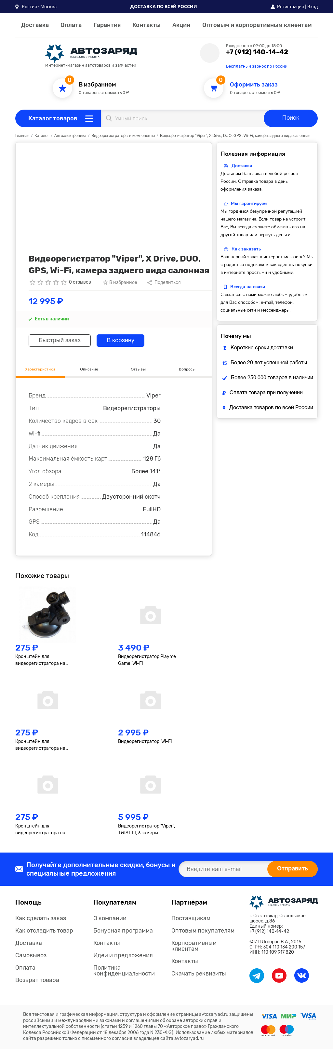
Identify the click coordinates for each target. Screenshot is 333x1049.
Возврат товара (37, 980)
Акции (181, 25)
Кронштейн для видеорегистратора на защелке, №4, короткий (40, 745)
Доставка (35, 25)
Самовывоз (31, 955)
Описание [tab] (89, 369)
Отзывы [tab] (138, 369)
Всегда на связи (247, 287)
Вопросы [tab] (187, 369)
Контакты (146, 25)
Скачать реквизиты (198, 973)
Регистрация (290, 6)
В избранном (97, 84)
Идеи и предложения (123, 955)
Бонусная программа (123, 930)
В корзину (120, 340)
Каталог (41, 136)
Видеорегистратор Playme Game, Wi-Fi (147, 660)
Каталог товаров (52, 118)
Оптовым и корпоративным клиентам (257, 25)
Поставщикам (190, 918)
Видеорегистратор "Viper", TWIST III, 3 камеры (146, 829)
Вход (312, 6)
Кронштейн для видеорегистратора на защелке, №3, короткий (40, 829)
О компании (110, 918)
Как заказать (246, 249)
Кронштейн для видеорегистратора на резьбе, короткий (40, 660)
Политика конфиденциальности (124, 970)
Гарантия (107, 25)
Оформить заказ (254, 84)
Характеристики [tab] (40, 369)
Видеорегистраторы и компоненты (123, 136)
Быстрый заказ (60, 340)
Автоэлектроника (70, 136)
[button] (36, 6)
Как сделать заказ (40, 918)
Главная (22, 136)
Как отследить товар (44, 930)
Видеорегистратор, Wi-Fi (145, 741)
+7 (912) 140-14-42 (257, 52)
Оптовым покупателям (202, 930)
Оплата (71, 25)
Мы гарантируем (249, 203)
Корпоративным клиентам (194, 945)
